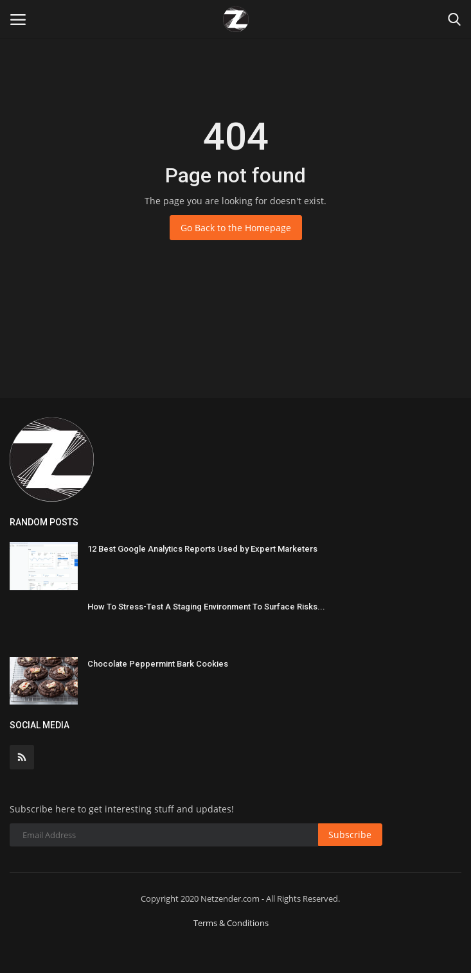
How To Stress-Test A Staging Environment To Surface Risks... (206, 606)
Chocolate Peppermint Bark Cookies (157, 664)
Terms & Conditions (231, 923)
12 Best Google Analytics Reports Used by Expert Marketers (202, 549)
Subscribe (349, 834)
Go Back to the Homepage (236, 228)
